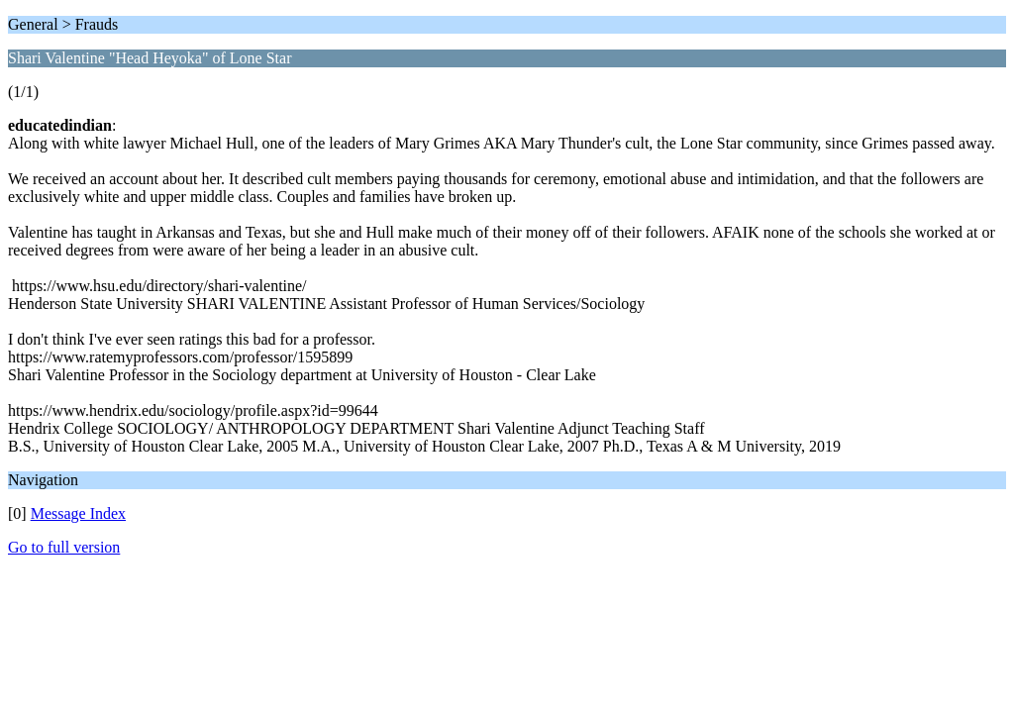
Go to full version (64, 547)
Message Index (78, 513)
